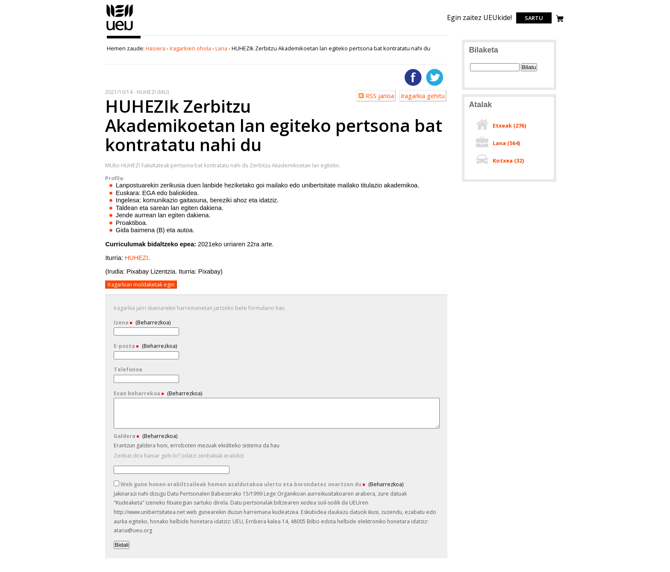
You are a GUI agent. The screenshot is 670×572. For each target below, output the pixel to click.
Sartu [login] (534, 18)
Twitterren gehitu (434, 77)
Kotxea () (508, 160)
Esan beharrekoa (138, 393)
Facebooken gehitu (413, 77)
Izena (122, 322)
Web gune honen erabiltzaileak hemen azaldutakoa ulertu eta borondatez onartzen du (238, 484)
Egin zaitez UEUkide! (479, 17)
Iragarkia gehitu (423, 96)
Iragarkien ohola (190, 48)
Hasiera (155, 48)
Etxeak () (509, 125)
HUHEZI (136, 257)
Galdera (125, 436)
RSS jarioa (380, 96)
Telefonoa (128, 369)
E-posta (125, 346)
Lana (221, 48)
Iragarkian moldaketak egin (141, 284)
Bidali (122, 545)
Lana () (506, 143)
